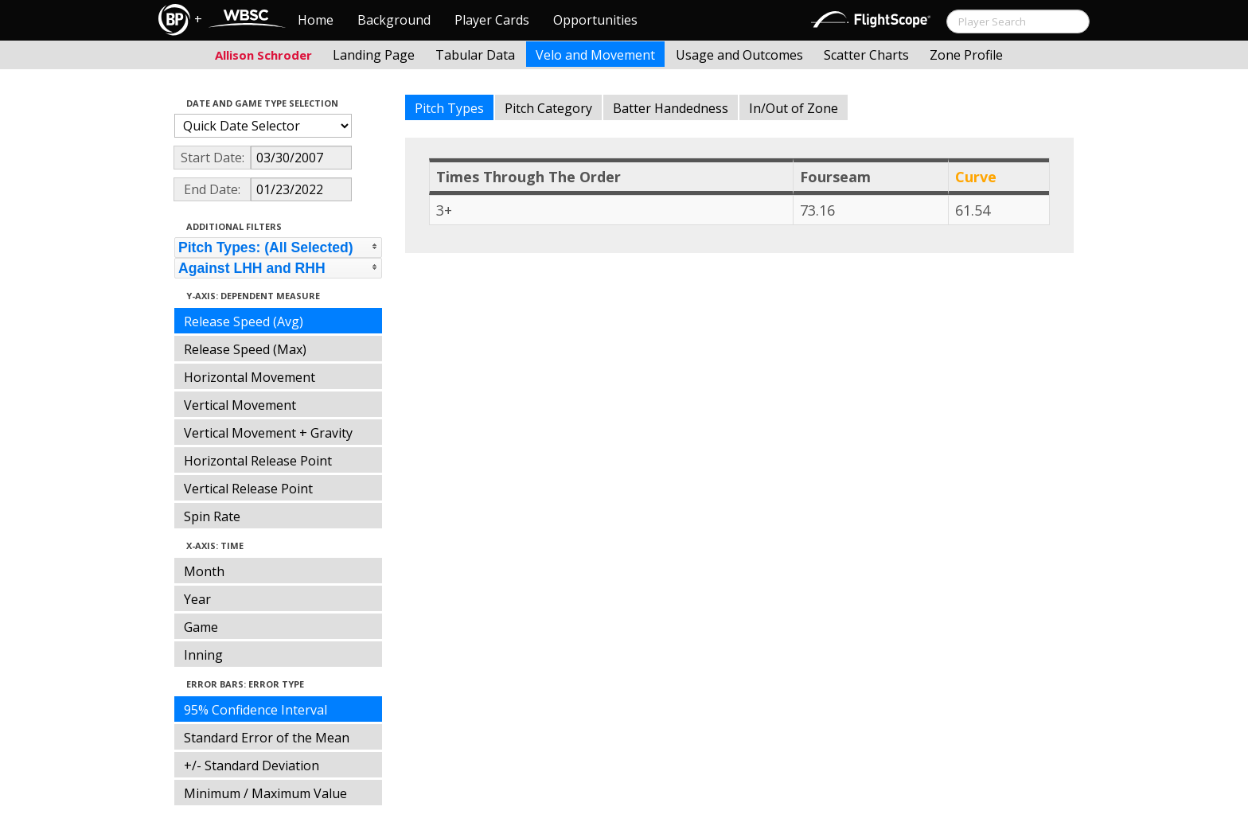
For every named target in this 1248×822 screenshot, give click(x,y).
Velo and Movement (595, 55)
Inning (203, 655)
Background (394, 20)
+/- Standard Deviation (251, 765)
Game (201, 627)
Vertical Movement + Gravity (268, 433)
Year (197, 599)
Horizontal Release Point (258, 460)
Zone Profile (966, 55)
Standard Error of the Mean (266, 737)
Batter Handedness (670, 108)
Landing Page (374, 55)
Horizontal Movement (249, 377)
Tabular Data (475, 55)
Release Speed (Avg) (243, 321)
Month (204, 571)
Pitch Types (449, 108)
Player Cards (491, 20)
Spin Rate (212, 516)
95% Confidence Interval (255, 710)
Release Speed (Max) (245, 349)
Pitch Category (548, 108)
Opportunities (595, 20)
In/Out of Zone (793, 108)
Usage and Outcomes (739, 55)
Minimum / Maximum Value (265, 793)
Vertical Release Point (248, 488)
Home (315, 20)
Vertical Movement (240, 405)
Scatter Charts (866, 55)
